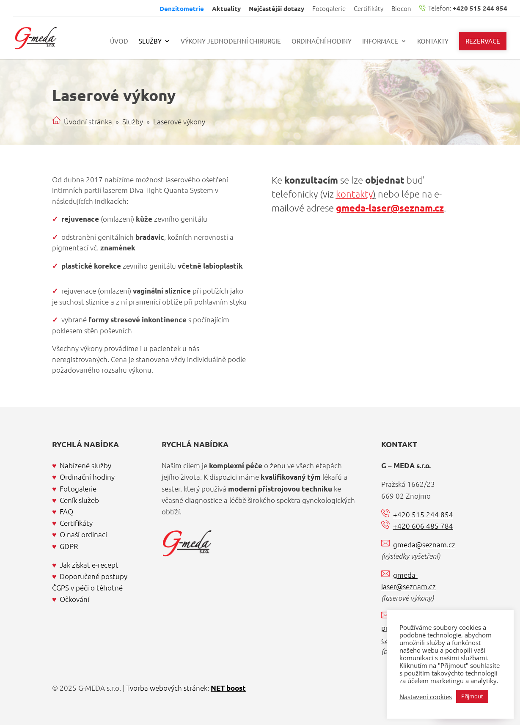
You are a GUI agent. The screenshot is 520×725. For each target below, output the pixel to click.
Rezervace (482, 41)
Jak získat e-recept (89, 564)
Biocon (401, 9)
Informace (380, 41)
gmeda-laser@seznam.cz (390, 208)
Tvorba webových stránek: (186, 687)
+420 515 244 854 (423, 514)
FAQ (66, 511)
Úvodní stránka (88, 121)
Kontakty (432, 41)
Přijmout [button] (472, 696)
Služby (150, 41)
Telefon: (463, 8)
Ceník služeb (79, 500)
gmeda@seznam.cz (424, 544)
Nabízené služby (85, 465)
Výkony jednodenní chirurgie (231, 41)
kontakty (354, 193)
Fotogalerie (329, 9)
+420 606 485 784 (423, 525)
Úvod (119, 41)
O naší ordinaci (83, 534)
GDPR (69, 546)
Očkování (74, 599)
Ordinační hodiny (322, 41)
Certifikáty (368, 9)
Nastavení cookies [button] (425, 696)
